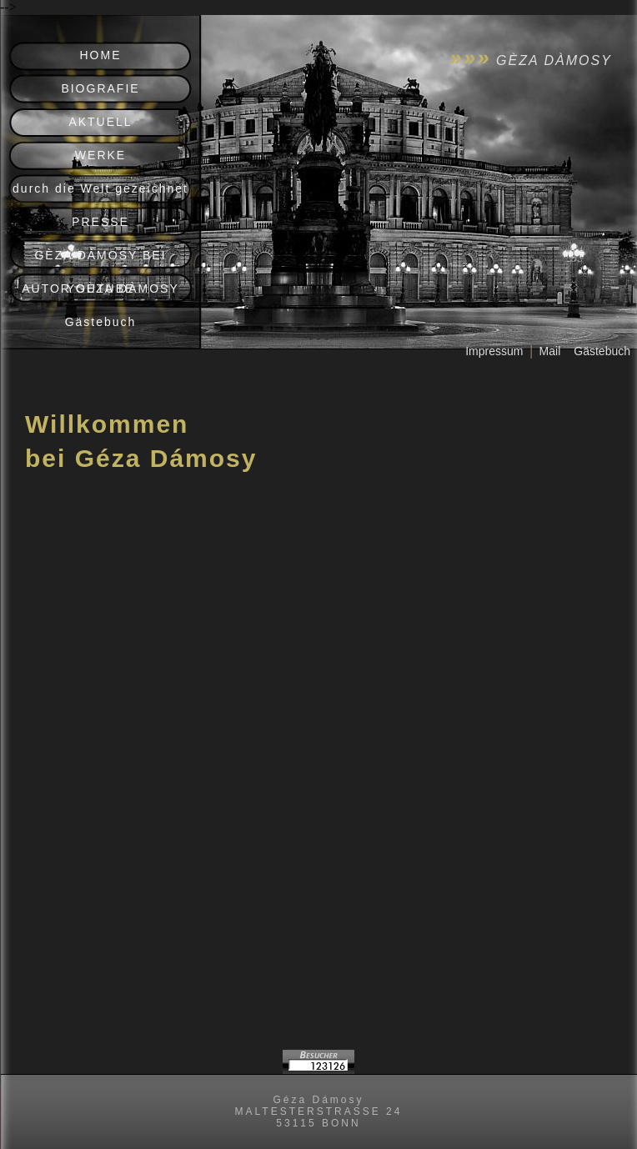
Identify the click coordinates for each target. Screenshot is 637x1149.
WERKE (100, 155)
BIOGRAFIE (100, 88)
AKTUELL (100, 121)
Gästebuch (101, 322)
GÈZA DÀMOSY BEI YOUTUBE (100, 260)
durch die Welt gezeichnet (100, 188)
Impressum (494, 351)
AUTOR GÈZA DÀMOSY (100, 288)
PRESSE (100, 221)
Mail (550, 351)
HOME (101, 55)
